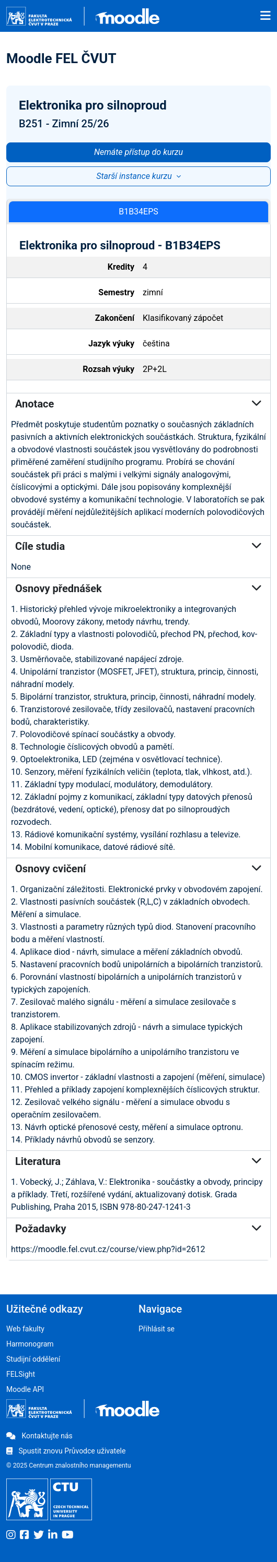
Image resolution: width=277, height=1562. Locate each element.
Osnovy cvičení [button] (138, 868)
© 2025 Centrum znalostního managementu (68, 1465)
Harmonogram (30, 1344)
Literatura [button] (138, 1161)
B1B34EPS (138, 212)
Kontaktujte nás (39, 1436)
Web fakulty (25, 1329)
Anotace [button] (138, 404)
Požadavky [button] (138, 1228)
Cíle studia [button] (138, 546)
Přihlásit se (156, 1329)
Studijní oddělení (33, 1359)
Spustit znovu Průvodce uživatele (65, 1451)
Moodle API (25, 1389)
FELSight (20, 1374)
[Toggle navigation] (265, 16)
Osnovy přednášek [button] (138, 588)
